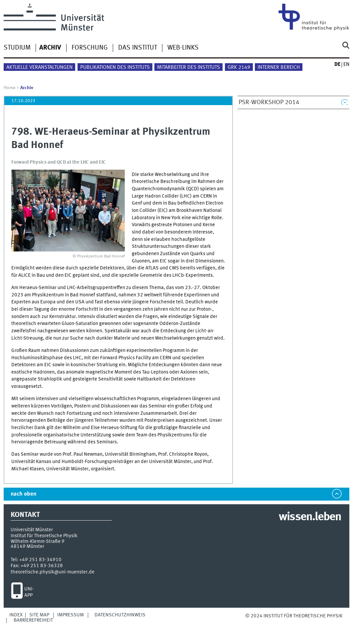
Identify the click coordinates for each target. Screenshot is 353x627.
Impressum (70, 615)
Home (9, 87)
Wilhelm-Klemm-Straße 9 (38, 541)
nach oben (23, 494)
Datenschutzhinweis (119, 615)
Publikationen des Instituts (115, 67)
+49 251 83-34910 (40, 559)
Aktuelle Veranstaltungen (39, 67)
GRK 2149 (239, 67)
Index (16, 615)
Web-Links (183, 48)
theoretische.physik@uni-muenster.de (52, 572)
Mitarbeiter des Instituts (188, 67)
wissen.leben (310, 517)
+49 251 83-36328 (42, 565)
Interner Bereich (279, 67)
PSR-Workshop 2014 (269, 102)
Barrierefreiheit (33, 620)
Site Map (39, 615)
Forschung (90, 48)
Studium (17, 48)
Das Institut (137, 48)
